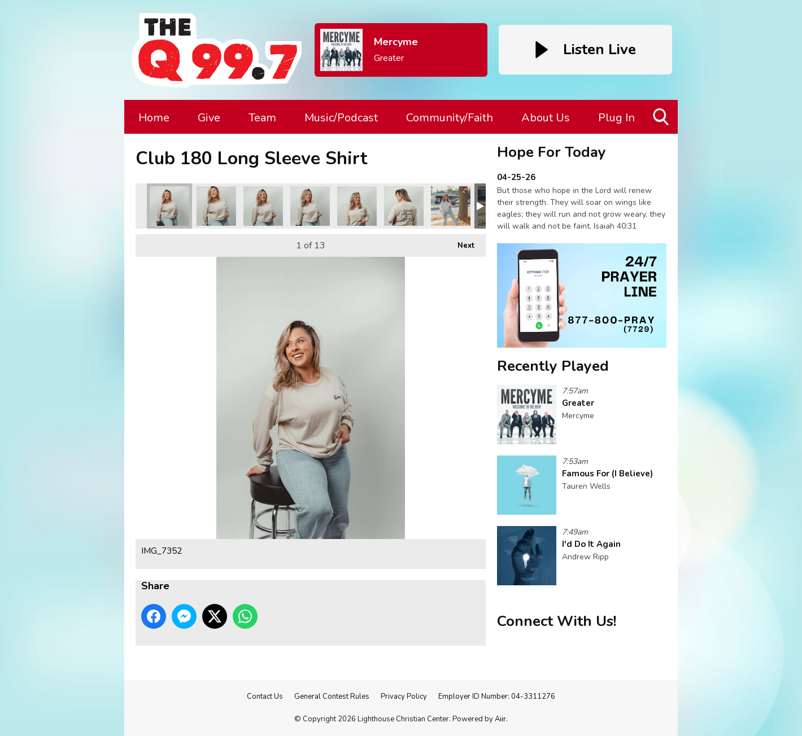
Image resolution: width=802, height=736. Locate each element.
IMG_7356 (310, 206)
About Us (545, 117)
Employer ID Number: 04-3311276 (496, 696)
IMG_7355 (263, 206)
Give (209, 117)
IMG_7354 (216, 206)
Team (262, 117)
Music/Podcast (341, 117)
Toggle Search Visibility (661, 121)
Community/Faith (449, 117)
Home (153, 117)
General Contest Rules (331, 696)
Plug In (616, 117)
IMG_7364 (404, 206)
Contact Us (265, 696)
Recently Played (553, 366)
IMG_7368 (450, 206)
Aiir (500, 719)
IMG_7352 (169, 206)
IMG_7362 (357, 206)
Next (460, 242)
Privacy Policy (404, 696)
